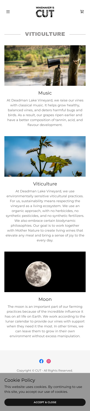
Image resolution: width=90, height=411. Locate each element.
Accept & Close (45, 402)
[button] (10, 11)
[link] (45, 11)
